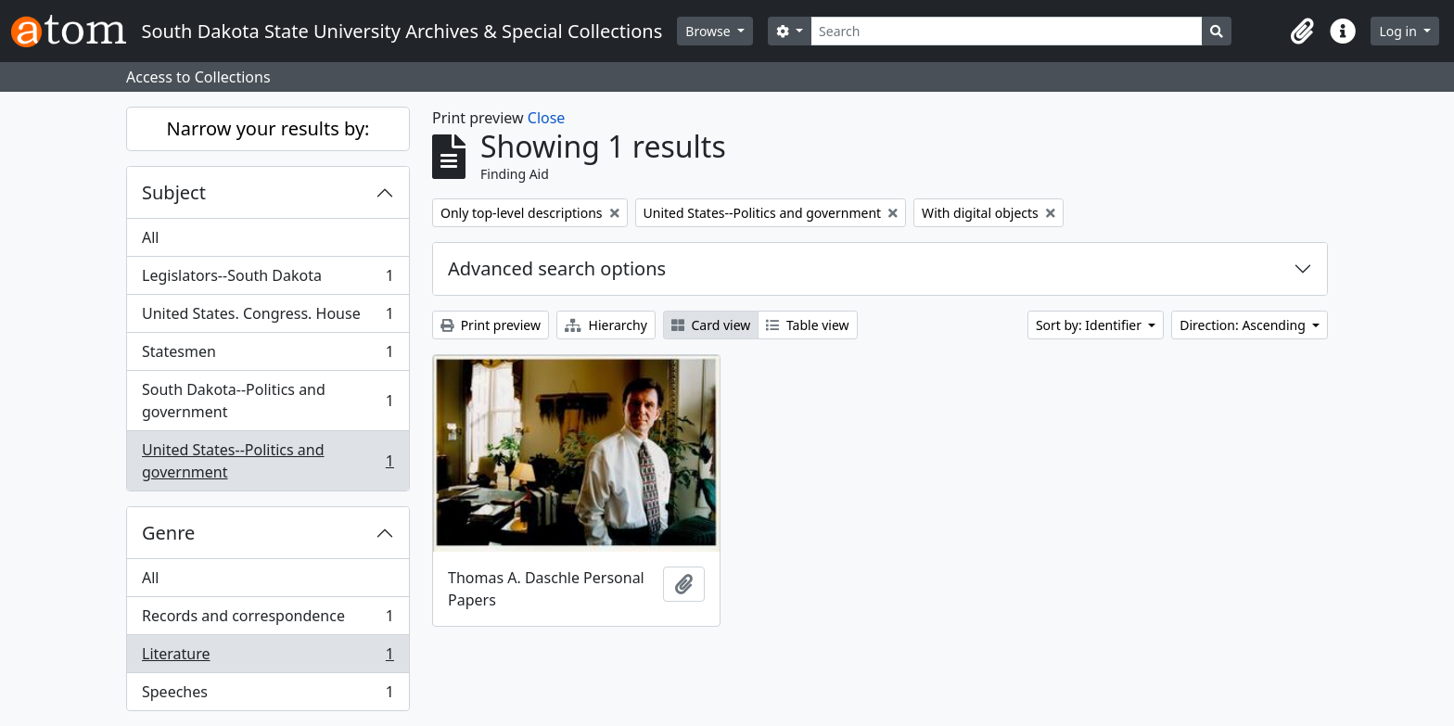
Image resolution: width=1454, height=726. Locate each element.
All (150, 237)
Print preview (490, 325)
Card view (710, 325)
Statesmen (267, 355)
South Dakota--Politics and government (267, 400)
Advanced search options (557, 268)
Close (547, 118)
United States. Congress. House (267, 317)
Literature (267, 658)
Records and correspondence (267, 620)
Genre (168, 532)
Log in (1399, 31)
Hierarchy (606, 325)
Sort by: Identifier (1090, 325)
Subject (174, 192)
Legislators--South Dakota (267, 279)
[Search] (1006, 31)
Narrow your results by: (268, 128)
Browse (709, 31)
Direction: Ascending (1244, 325)
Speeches (267, 695)
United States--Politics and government (267, 460)
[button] (1302, 31)
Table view (807, 325)
